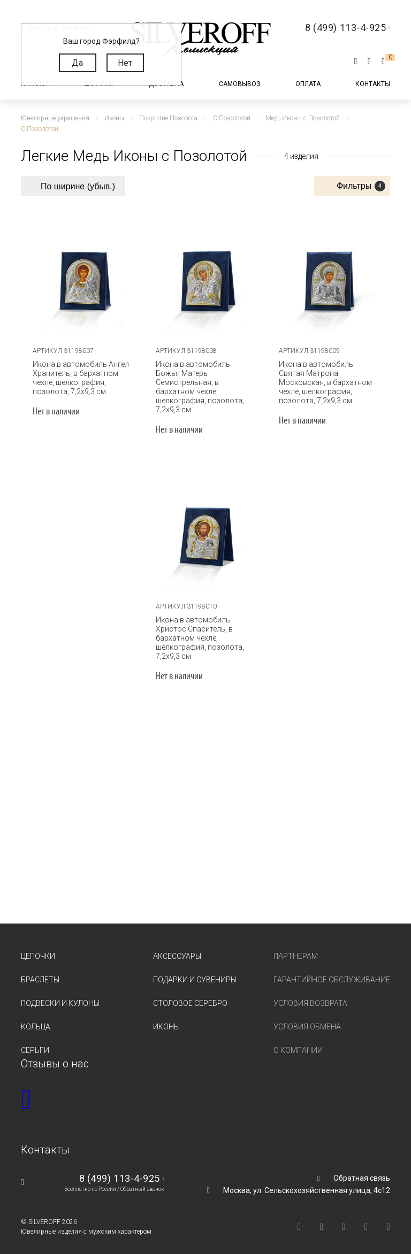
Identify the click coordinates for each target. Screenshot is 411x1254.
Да (77, 63)
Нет (125, 63)
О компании (298, 1041)
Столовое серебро (190, 994)
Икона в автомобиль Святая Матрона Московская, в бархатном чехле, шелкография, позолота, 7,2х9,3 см (324, 382)
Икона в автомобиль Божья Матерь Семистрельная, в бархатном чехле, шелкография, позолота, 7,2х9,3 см (205, 382)
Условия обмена (307, 1017)
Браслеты (40, 970)
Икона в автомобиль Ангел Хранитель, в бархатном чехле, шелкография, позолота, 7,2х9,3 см (80, 378)
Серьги (35, 1041)
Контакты (372, 84)
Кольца (35, 1017)
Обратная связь (361, 1169)
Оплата (308, 84)
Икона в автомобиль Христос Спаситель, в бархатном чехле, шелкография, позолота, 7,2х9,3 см (199, 628)
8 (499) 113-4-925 (119, 1169)
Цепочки (38, 947)
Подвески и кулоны (60, 994)
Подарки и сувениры (195, 970)
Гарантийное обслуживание (331, 970)
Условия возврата (310, 994)
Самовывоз (240, 84)
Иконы (166, 1017)
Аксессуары (177, 947)
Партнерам (295, 947)
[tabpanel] (82, 271)
